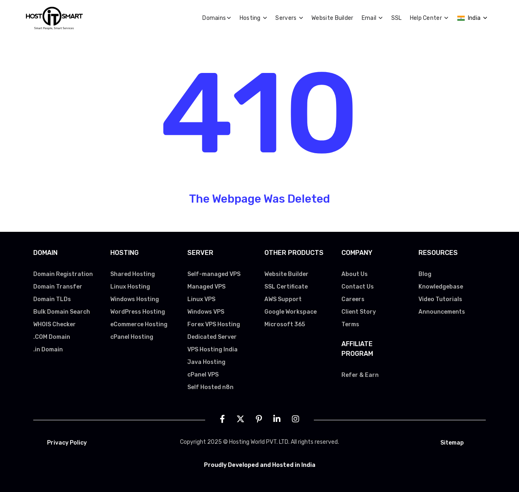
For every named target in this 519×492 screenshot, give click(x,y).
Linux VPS (201, 299)
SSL (396, 18)
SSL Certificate (286, 286)
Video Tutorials (440, 299)
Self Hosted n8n (210, 387)
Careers (353, 299)
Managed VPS (206, 286)
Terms (350, 324)
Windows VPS (205, 311)
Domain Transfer (57, 286)
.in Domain (48, 349)
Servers (289, 18)
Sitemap (452, 442)
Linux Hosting (130, 286)
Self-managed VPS (213, 274)
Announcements (441, 311)
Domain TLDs (52, 299)
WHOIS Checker (54, 324)
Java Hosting (206, 362)
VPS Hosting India (212, 349)
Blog (424, 274)
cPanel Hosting (131, 337)
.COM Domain (51, 337)
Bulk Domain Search (61, 311)
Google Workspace (290, 311)
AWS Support (283, 299)
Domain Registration (63, 274)
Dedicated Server (212, 337)
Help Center (429, 18)
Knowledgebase (440, 286)
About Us (354, 274)
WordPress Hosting (137, 311)
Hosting (254, 18)
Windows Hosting (134, 299)
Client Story (358, 311)
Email (372, 18)
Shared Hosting (132, 274)
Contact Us (357, 286)
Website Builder (332, 18)
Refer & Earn (360, 375)
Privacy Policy (67, 442)
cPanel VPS (203, 374)
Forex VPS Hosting (213, 324)
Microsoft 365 (284, 324)
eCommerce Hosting (138, 324)
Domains (216, 18)
